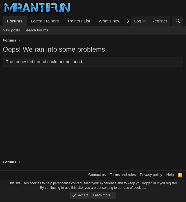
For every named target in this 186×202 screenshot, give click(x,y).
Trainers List (78, 21)
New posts (11, 30)
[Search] (177, 21)
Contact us (97, 175)
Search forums (36, 30)
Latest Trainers (45, 21)
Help (170, 175)
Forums (14, 21)
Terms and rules (123, 175)
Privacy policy (151, 175)
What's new (109, 21)
